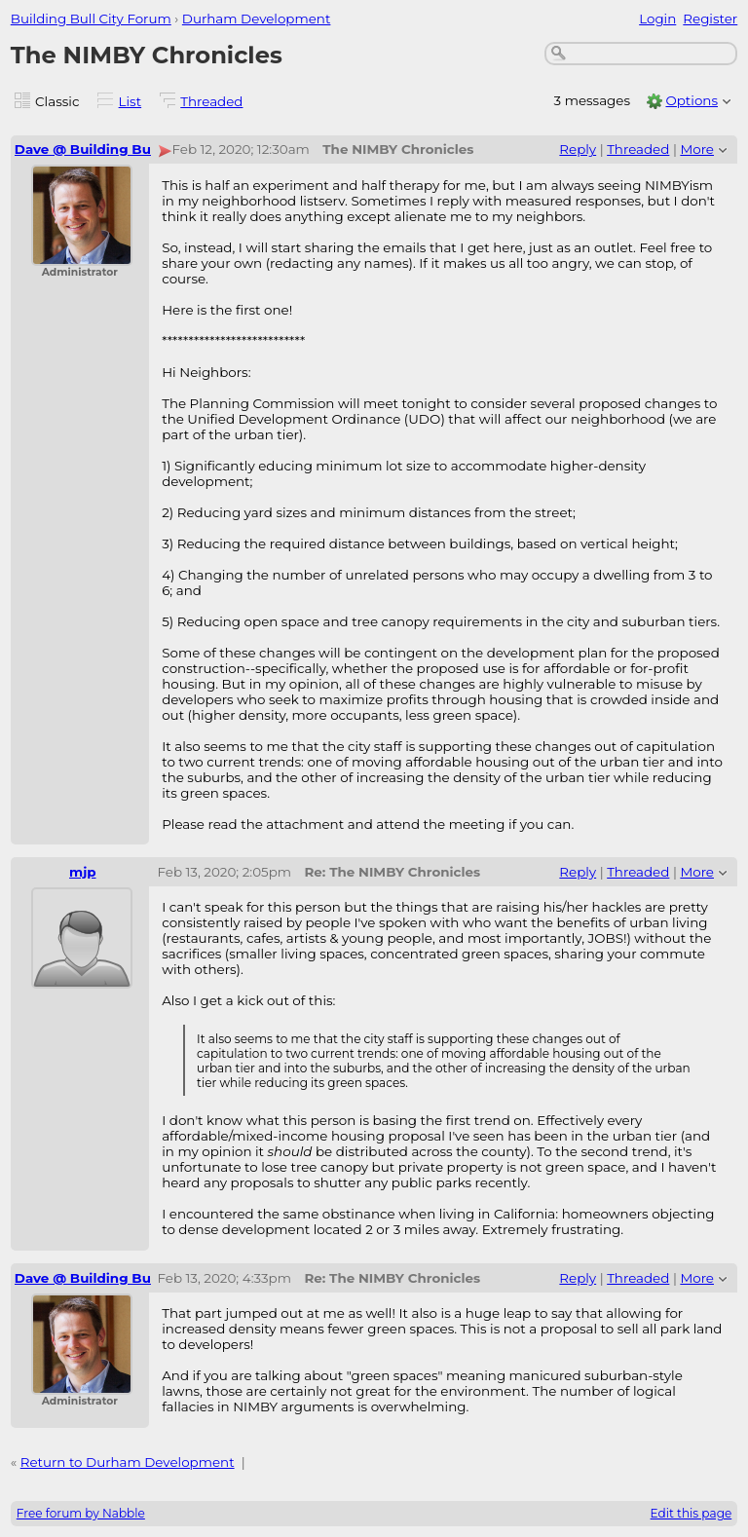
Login (657, 18)
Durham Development (256, 18)
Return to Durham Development (127, 1462)
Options (691, 100)
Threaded (211, 101)
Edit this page (691, 1513)
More (697, 149)
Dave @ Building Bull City (102, 149)
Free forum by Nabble (81, 1513)
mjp (82, 872)
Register (710, 18)
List (130, 101)
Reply (577, 149)
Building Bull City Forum (91, 18)
